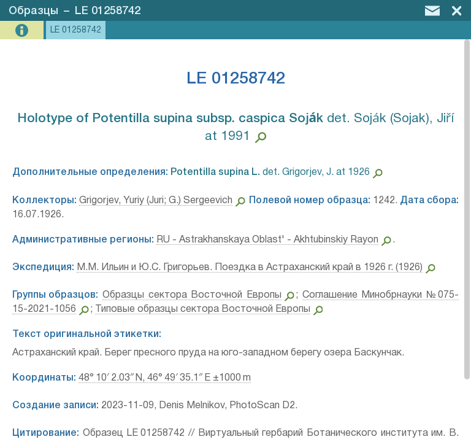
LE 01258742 (107, 11)
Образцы (33, 11)
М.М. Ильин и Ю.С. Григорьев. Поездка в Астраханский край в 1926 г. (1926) (250, 267)
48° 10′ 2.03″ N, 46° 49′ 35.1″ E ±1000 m (164, 378)
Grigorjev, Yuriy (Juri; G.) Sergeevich (155, 200)
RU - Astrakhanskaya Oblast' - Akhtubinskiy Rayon (267, 240)
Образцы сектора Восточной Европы (191, 295)
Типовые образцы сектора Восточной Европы (202, 309)
